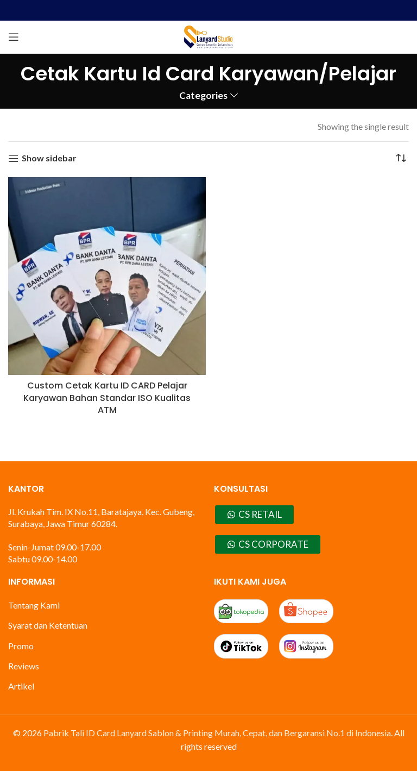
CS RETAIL (254, 514)
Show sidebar (49, 158)
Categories (203, 96)
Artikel (21, 686)
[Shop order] (401, 158)
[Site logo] (208, 35)
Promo (21, 646)
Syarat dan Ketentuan (47, 625)
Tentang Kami (34, 605)
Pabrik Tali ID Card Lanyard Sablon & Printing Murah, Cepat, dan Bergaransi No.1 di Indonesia (217, 733)
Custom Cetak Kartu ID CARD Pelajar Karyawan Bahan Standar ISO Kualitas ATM (107, 397)
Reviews (23, 666)
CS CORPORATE (267, 544)
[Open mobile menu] (13, 37)
